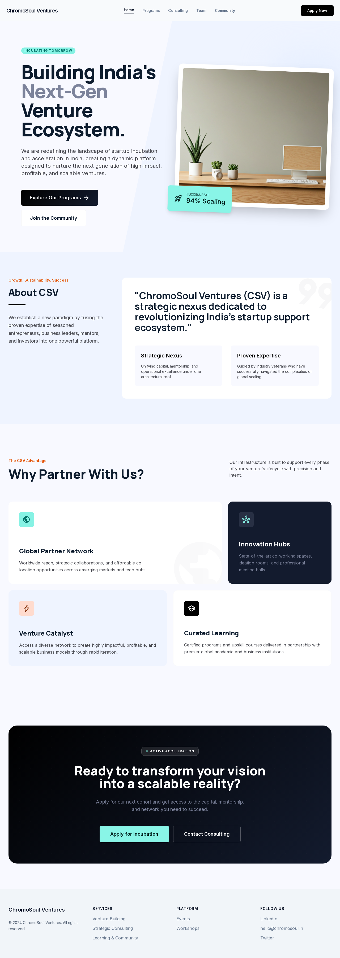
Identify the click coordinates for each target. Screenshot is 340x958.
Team (201, 10)
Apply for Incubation (134, 834)
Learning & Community (115, 937)
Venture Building (108, 918)
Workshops (187, 928)
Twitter (267, 937)
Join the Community (53, 218)
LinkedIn (268, 918)
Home (129, 9)
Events (183, 918)
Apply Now (317, 10)
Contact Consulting (207, 834)
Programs (151, 10)
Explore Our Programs (60, 197)
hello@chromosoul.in (281, 928)
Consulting (178, 10)
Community (225, 10)
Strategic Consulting (112, 928)
